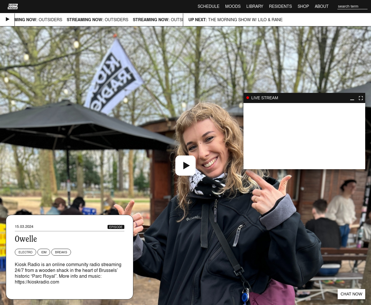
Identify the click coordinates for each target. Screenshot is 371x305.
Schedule (208, 6)
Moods (233, 6)
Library (254, 6)
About (322, 6)
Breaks (61, 252)
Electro (25, 252)
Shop (303, 6)
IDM (43, 252)
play (304, 136)
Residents (280, 6)
